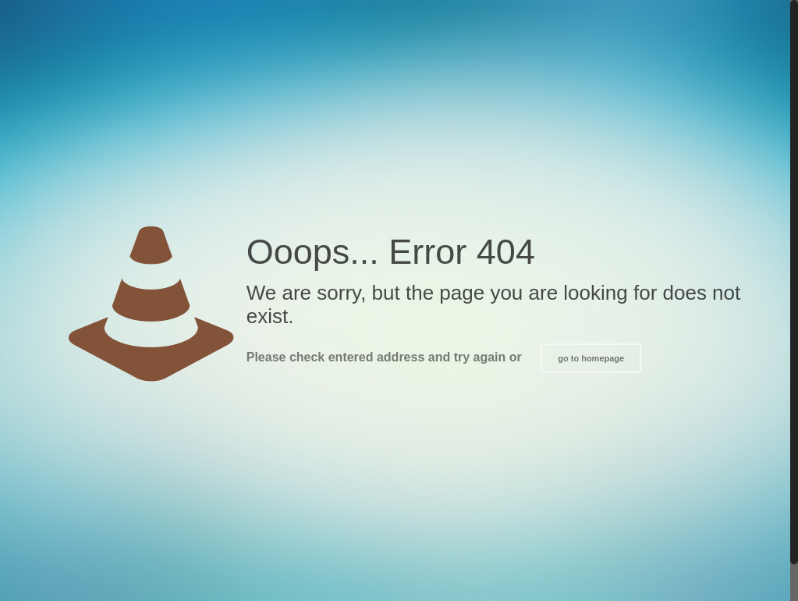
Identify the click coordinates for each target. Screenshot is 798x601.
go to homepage (591, 358)
